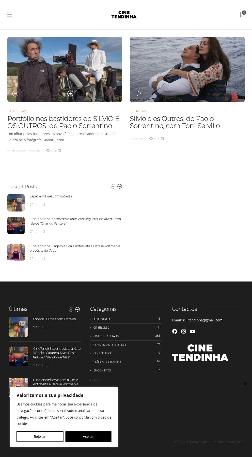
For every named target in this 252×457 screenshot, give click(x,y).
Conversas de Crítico (128, 345)
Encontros (128, 370)
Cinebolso (128, 327)
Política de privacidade (191, 442)
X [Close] (245, 104)
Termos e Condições (228, 442)
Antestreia (128, 319)
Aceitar (88, 436)
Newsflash (18, 111)
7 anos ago (33, 151)
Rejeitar (40, 436)
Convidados (128, 353)
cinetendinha (16, 151)
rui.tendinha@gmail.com (202, 320)
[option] (64, 69)
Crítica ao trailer (128, 362)
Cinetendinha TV (128, 336)
